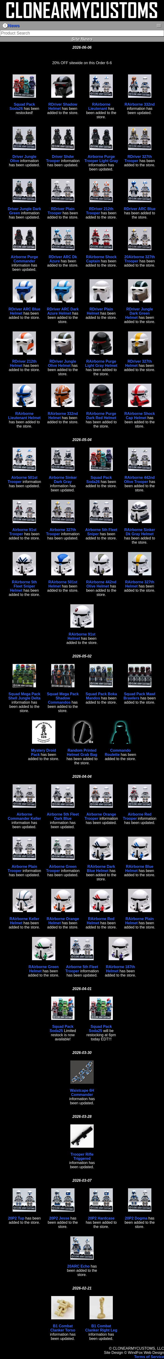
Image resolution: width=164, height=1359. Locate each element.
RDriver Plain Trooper (61, 211)
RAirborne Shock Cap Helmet (139, 416)
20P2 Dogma (136, 1218)
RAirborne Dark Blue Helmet (101, 869)
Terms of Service (149, 1357)
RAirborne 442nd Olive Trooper (139, 480)
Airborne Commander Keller (24, 816)
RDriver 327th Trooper (138, 159)
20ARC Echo (78, 1266)
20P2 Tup (16, 1218)
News (11, 25)
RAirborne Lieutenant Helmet (24, 416)
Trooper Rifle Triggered (82, 1156)
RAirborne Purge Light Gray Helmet (101, 363)
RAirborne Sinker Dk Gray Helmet (139, 532)
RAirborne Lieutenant (99, 106)
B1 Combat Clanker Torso (62, 1328)
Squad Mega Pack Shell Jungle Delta (24, 696)
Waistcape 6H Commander (82, 1092)
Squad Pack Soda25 (61, 1029)
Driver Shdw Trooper (60, 159)
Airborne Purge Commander (24, 259)
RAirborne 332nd (140, 104)
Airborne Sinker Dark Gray (63, 480)
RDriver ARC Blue (139, 209)
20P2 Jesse (59, 1218)
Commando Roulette (118, 752)
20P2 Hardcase (101, 1218)
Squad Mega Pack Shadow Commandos (63, 698)
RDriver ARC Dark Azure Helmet (63, 311)
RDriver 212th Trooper (99, 211)
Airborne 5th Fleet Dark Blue (63, 816)
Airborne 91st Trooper (22, 532)
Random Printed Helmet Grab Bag (82, 752)
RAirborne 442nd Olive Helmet (101, 584)
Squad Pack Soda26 (22, 106)
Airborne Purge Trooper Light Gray (101, 159)
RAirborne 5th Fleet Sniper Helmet (23, 586)
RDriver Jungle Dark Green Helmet (139, 313)
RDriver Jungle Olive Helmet (62, 363)
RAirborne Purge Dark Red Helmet (101, 416)
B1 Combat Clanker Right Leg (101, 1328)
